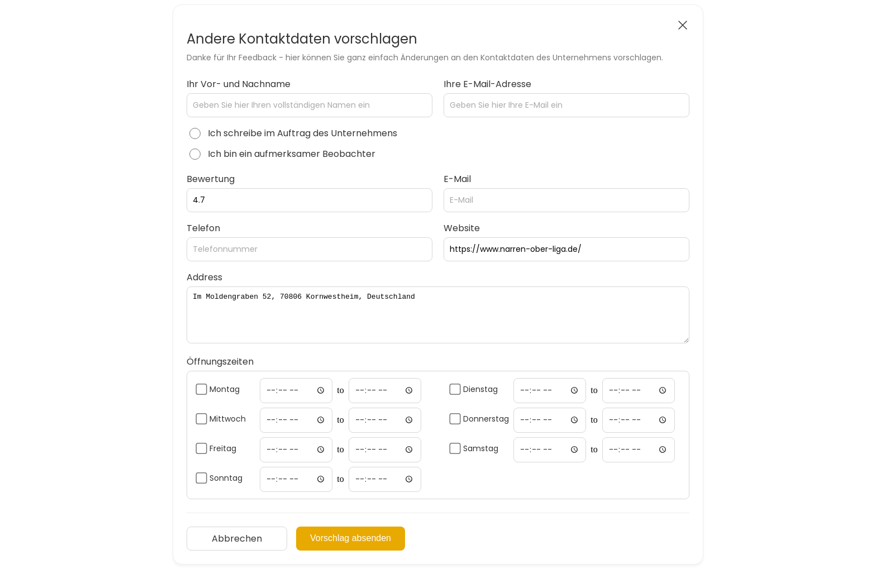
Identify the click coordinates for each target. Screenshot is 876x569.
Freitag (223, 448)
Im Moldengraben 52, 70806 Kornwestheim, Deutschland (438, 314)
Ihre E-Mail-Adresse (487, 84)
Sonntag (226, 478)
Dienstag (480, 389)
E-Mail (457, 179)
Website (462, 228)
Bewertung (211, 179)
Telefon (203, 228)
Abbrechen (237, 538)
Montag (225, 389)
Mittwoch (228, 418)
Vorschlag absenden (350, 538)
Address (204, 277)
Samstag (480, 448)
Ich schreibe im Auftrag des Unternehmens (302, 133)
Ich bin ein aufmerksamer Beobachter (291, 153)
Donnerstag (486, 418)
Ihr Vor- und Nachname (239, 84)
